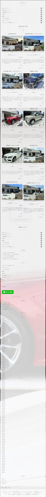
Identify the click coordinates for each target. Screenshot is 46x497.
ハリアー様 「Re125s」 (5, 257)
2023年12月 (3, 364)
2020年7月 (3, 428)
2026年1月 (3, 325)
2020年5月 (3, 431)
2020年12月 (3, 420)
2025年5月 (3, 337)
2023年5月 (3, 375)
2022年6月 (3, 392)
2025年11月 (3, 328)
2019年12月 (3, 439)
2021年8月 (3, 408)
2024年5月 (3, 356)
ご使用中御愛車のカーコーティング (22, 12)
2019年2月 (3, 455)
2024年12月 (3, 345)
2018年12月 (3, 458)
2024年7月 (3, 353)
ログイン (3, 478)
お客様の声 (22, 14)
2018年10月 (3, 461)
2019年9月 (3, 444)
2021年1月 (3, 419)
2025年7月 (3, 334)
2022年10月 (3, 386)
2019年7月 (3, 447)
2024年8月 (3, 351)
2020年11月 (3, 422)
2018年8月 (3, 464)
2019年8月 (3, 445)
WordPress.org (4, 483)
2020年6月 (3, 430)
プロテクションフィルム (22, 20)
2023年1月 (3, 381)
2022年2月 (3, 398)
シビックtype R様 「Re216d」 (6, 252)
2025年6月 (3, 336)
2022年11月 (3, 384)
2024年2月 (3, 361)
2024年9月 (3, 350)
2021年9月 (3, 406)
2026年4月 (3, 320)
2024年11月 (3, 347)
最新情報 (22, 16)
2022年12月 (3, 383)
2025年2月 (3, 342)
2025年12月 (3, 326)
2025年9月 (3, 331)
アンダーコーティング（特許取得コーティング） (22, 22)
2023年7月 (3, 372)
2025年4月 (3, 339)
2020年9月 (3, 425)
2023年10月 (3, 367)
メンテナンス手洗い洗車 (22, 18)
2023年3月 (3, 378)
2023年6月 (3, 373)
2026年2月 (3, 323)
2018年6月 (3, 467)
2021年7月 (3, 409)
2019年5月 (3, 450)
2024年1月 (3, 362)
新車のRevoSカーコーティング (22, 10)
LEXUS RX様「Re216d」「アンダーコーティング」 (34, 33)
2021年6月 (3, 411)
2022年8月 (3, 389)
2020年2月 (3, 436)
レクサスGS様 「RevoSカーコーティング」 (8, 254)
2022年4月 (3, 395)
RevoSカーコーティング (22, 8)
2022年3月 (3, 397)
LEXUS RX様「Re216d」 (12, 33)
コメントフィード (4, 481)
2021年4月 (3, 414)
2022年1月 (3, 400)
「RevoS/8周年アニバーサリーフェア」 (7, 309)
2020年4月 (3, 433)
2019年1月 (3, 456)
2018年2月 (3, 472)
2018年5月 (3, 469)
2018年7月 (3, 466)
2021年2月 (3, 417)
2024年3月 (3, 359)
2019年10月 (3, 442)
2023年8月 (3, 370)
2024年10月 (3, 348)
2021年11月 (3, 403)
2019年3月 (3, 453)
